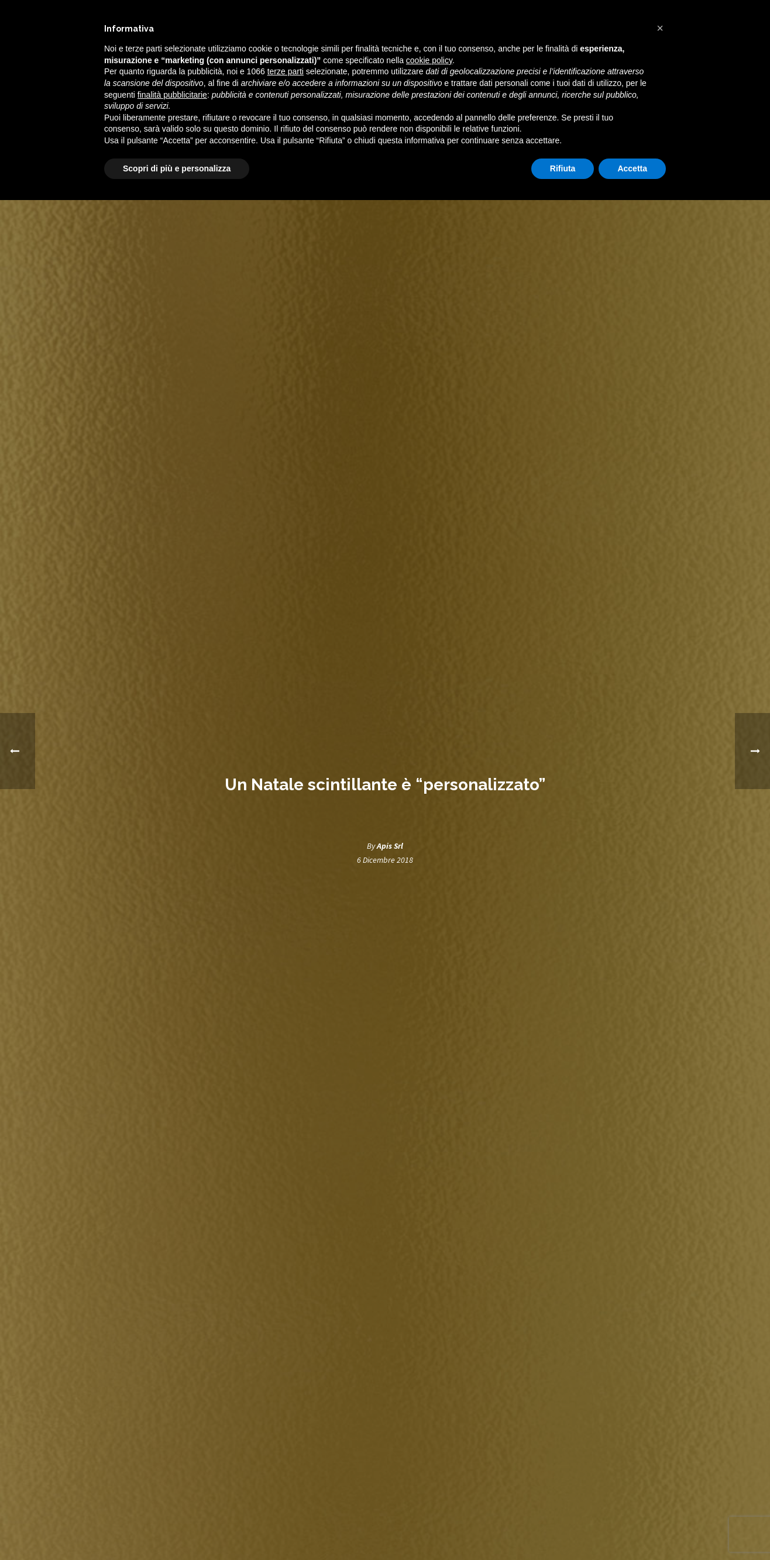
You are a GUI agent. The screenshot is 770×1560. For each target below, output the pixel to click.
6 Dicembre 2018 (385, 860)
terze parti (285, 71)
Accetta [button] (632, 168)
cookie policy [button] (429, 60)
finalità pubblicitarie (172, 94)
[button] (660, 28)
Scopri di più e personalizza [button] (177, 168)
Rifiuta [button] (563, 168)
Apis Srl (390, 846)
